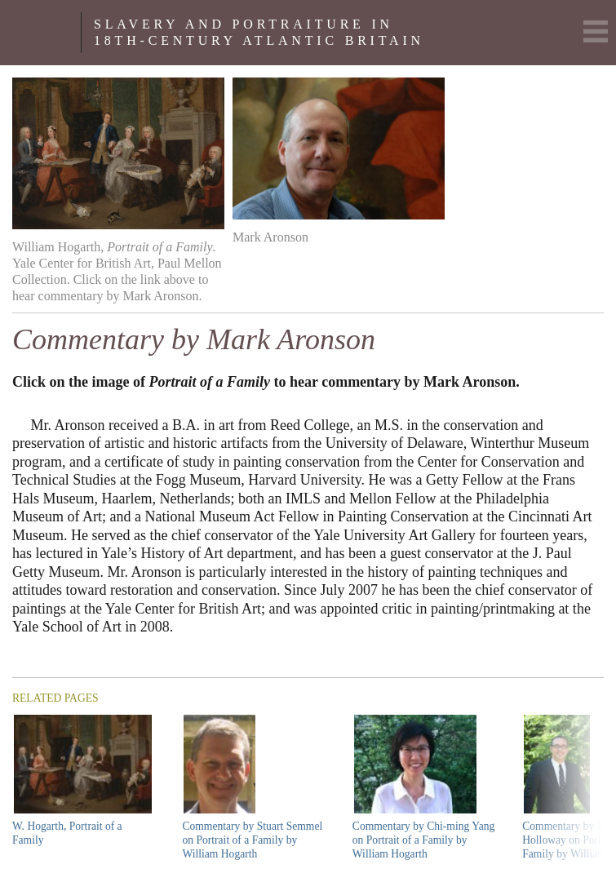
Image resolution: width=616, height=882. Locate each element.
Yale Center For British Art (46, 32)
